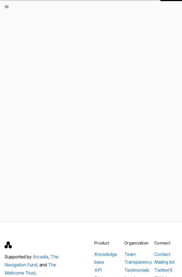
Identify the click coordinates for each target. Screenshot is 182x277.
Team (130, 254)
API (98, 270)
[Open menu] (6, 6)
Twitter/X (163, 270)
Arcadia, (41, 256)
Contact (162, 254)
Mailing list (164, 262)
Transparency (138, 262)
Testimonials (136, 270)
